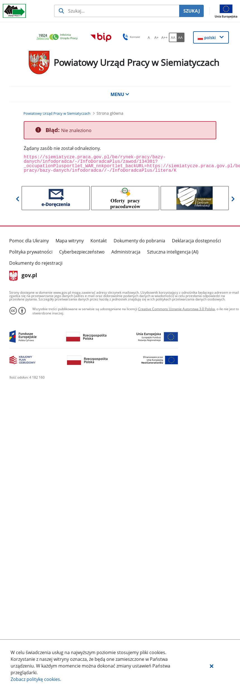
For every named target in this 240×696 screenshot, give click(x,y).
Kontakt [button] (130, 36)
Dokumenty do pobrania (139, 241)
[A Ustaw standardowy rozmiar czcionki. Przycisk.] (148, 37)
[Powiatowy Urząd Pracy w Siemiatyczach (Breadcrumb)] (56, 113)
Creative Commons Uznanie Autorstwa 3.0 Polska (176, 309)
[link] (58, 37)
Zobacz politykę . (36, 679)
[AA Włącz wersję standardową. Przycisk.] (173, 37)
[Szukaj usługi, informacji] (116, 11)
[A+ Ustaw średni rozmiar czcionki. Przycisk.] (156, 37)
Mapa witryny (70, 241)
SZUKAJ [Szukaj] (191, 11)
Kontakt (98, 241)
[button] (211, 666)
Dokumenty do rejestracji (36, 263)
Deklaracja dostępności (196, 241)
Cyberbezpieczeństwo (82, 252)
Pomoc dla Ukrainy (29, 241)
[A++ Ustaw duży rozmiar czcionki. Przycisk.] (164, 37)
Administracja (125, 252)
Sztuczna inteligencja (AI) (172, 252)
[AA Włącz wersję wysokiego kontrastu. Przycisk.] (180, 37)
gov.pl (23, 276)
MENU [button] (120, 94)
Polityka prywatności (30, 252)
